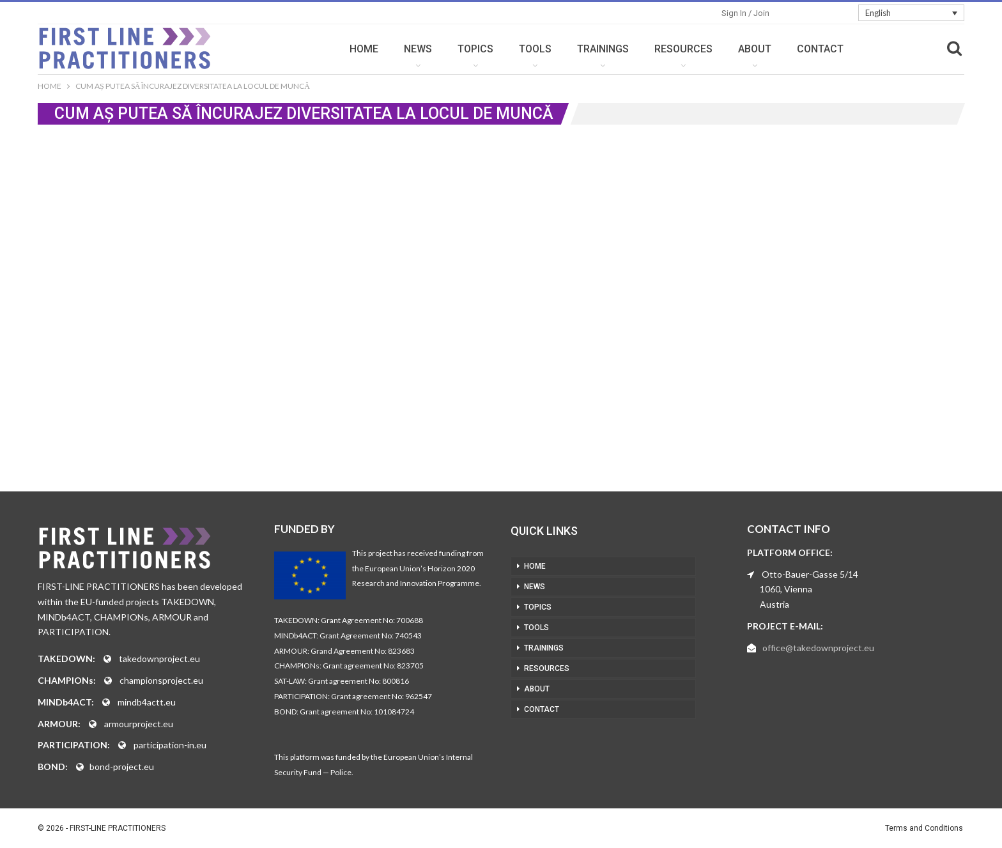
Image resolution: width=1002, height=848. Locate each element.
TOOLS (535, 49)
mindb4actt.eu (147, 702)
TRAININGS (603, 49)
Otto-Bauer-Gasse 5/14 (810, 574)
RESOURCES (683, 49)
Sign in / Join (745, 13)
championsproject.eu (161, 680)
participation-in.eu (170, 744)
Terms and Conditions (924, 828)
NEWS (418, 49)
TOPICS (475, 49)
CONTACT (820, 49)
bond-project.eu (121, 766)
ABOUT (754, 49)
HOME (364, 49)
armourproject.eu (138, 723)
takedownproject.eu (159, 658)
